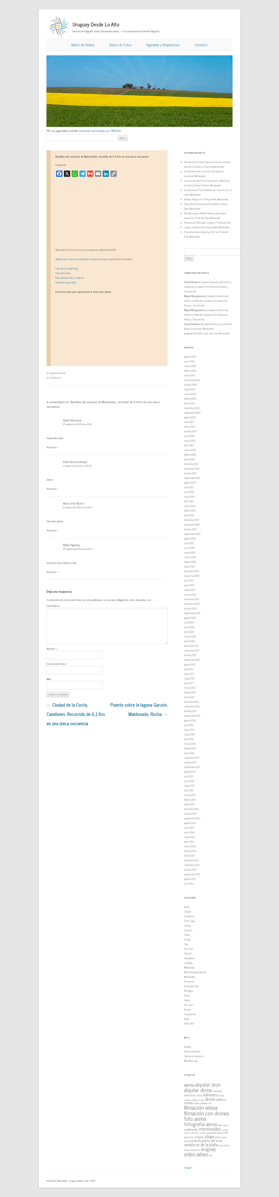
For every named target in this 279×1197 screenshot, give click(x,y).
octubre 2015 (190, 762)
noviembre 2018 (192, 604)
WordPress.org (190, 1061)
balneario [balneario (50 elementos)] (210, 1094)
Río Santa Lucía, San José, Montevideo (211, 333)
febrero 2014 (190, 851)
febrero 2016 (190, 748)
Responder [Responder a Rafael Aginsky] (51, 572)
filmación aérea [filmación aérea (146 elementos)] (200, 1107)
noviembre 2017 (191, 650)
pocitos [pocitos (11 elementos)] (224, 1137)
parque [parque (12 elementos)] (202, 1132)
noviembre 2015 (191, 758)
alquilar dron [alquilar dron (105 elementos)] (207, 1084)
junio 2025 (189, 361)
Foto (186, 944)
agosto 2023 (190, 417)
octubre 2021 (190, 473)
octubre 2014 (190, 814)
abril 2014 (189, 842)
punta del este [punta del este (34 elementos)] (212, 1140)
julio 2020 (189, 543)
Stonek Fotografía (151, 31)
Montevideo (189, 977)
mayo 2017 (189, 678)
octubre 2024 (190, 385)
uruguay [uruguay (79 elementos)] (208, 1149)
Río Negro (188, 991)
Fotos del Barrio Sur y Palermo (69, 278)
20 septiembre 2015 (55, 373)
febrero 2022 (190, 454)
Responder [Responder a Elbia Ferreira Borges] (51, 489)
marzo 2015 (189, 795)
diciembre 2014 (191, 809)
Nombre (51, 648)
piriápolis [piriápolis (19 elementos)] (199, 1137)
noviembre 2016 (192, 706)
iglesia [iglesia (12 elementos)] (226, 1125)
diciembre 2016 (191, 702)
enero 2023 (189, 427)
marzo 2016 (190, 744)
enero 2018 (189, 641)
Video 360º (189, 1023)
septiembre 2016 (192, 716)
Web (48, 679)
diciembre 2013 (191, 860)
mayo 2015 (189, 786)
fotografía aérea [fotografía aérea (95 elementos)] (200, 1124)
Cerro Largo (189, 921)
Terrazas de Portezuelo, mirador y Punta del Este (207, 223)
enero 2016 (189, 753)
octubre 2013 (190, 869)
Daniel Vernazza (72, 420)
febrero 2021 (190, 510)
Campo (187, 911)
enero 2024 (189, 403)
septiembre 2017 (192, 660)
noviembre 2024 (192, 380)
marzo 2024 (190, 394)
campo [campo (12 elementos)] (201, 1100)
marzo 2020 (190, 557)
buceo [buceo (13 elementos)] (221, 1095)
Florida (187, 939)
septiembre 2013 (192, 874)
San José (188, 1005)
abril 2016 (189, 739)
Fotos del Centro (63, 273)
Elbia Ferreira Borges (75, 461)
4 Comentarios (53, 378)
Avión (186, 907)
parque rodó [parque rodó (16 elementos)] (222, 1132)
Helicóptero (189, 958)
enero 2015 (189, 804)
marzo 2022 (190, 450)
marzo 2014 (190, 846)
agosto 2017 (189, 664)
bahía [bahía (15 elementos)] (199, 1095)
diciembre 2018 (191, 599)
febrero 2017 (190, 692)
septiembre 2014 (192, 818)
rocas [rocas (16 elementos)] (221, 1145)
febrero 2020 (190, 562)
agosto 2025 (190, 357)
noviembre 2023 (192, 408)
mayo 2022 (189, 441)
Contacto (201, 45)
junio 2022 (189, 436)
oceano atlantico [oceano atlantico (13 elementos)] (191, 1133)
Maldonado (189, 967)
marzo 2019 (190, 594)
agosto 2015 (189, 772)
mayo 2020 (189, 552)
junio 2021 (189, 492)
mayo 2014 (189, 837)
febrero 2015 (190, 800)
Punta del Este (191, 986)
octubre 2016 (190, 711)
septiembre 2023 (192, 413)
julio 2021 (189, 487)
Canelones (189, 916)
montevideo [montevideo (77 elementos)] (210, 1129)
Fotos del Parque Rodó (65, 282)
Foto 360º (188, 949)
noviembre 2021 (192, 468)
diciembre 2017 (191, 646)
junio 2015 (189, 781)
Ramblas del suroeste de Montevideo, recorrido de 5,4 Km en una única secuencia (101, 156)
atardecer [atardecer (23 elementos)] (190, 1095)
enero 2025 (189, 375)
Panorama (189, 981)
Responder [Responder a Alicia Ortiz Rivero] (51, 530)
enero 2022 (189, 459)
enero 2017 (189, 697)
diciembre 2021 (191, 464)
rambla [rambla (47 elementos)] (189, 1144)
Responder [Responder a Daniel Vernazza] (51, 447)
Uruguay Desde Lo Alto (95, 24)
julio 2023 (189, 422)
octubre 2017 (190, 655)
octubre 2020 (190, 529)
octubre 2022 (190, 431)
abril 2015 (189, 790)
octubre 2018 (190, 608)
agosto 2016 (190, 720)
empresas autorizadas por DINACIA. (100, 130)
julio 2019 (189, 580)
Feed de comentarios (193, 1056)
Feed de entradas (192, 1051)
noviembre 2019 (192, 576)
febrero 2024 (190, 399)
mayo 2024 (189, 389)
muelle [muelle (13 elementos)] (225, 1130)
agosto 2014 (190, 823)
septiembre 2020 (192, 534)
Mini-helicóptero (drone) (195, 972)
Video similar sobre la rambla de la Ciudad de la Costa (81, 259)
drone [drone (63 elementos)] (210, 1099)
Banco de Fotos (120, 45)
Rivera (187, 995)
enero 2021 (189, 515)
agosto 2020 (190, 538)
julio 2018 (189, 622)
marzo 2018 (190, 636)
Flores (187, 935)
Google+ (188, 1167)
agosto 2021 (190, 482)
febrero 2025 (190, 371)
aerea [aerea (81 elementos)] (189, 1085)
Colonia (187, 925)
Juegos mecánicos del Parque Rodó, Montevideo (206, 227)
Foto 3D (187, 953)
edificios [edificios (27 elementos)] (220, 1099)
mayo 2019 (189, 590)
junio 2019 (189, 585)
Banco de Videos (83, 45)
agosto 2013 (190, 879)
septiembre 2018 (192, 613)
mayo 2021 (189, 496)
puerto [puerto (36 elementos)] (196, 1140)
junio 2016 (189, 730)
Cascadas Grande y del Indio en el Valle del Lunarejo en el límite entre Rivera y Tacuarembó (207, 286)
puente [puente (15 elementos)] (187, 1141)
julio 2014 (189, 828)
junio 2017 (189, 674)
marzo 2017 (189, 688)
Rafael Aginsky (71, 544)
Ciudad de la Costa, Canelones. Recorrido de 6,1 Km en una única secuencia (75, 714)
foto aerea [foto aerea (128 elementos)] (195, 1118)
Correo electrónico (56, 663)
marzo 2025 (190, 366)
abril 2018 (189, 632)
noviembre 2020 (192, 524)
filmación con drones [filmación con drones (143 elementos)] (206, 1113)
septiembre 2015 (192, 767)
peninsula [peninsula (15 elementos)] (189, 1137)
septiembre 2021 (192, 478)
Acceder (187, 1047)
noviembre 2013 (192, 865)
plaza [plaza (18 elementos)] (217, 1137)
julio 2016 (189, 725)
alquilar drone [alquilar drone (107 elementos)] (198, 1089)
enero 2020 (189, 566)
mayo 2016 (189, 734)
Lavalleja (188, 963)
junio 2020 (189, 548)
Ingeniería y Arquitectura (162, 45)
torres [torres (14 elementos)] (227, 1145)
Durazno (188, 930)
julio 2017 (188, 669)
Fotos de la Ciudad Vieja (66, 268)
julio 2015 (188, 776)
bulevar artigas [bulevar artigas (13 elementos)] (191, 1100)
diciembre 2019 (191, 571)
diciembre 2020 (191, 520)
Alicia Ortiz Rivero (73, 503)
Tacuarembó (190, 1014)
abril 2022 (189, 445)
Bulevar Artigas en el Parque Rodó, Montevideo (206, 199)
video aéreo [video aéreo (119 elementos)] (196, 1154)
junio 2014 (189, 832)
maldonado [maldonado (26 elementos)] (191, 1129)
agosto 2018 (190, 618)
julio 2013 (189, 883)
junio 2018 (189, 627)
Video (186, 1019)
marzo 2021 (190, 506)
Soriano (187, 1009)
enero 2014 (189, 856)
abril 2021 (189, 501)
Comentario (53, 605)
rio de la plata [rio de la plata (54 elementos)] (206, 1144)
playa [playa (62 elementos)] (209, 1136)
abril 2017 (189, 683)
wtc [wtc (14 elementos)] (210, 1155)
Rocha (187, 1000)
